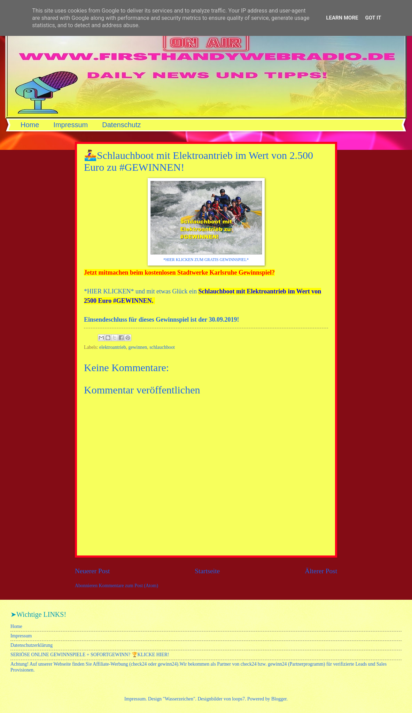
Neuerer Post (92, 571)
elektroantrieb (112, 347)
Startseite (207, 571)
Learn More (342, 18)
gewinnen (138, 347)
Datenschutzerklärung (31, 645)
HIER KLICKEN (109, 291)
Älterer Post (321, 571)
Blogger (279, 699)
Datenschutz (121, 125)
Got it (373, 18)
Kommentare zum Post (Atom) (128, 585)
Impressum (70, 125)
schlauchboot (162, 347)
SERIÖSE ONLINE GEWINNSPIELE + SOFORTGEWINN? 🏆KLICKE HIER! (89, 654)
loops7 (238, 699)
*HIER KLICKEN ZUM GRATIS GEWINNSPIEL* (206, 260)
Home (30, 125)
